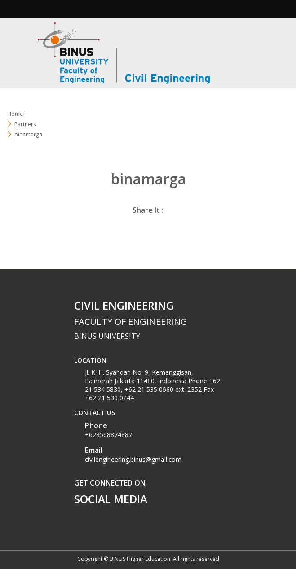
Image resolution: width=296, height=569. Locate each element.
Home (15, 114)
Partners (25, 124)
